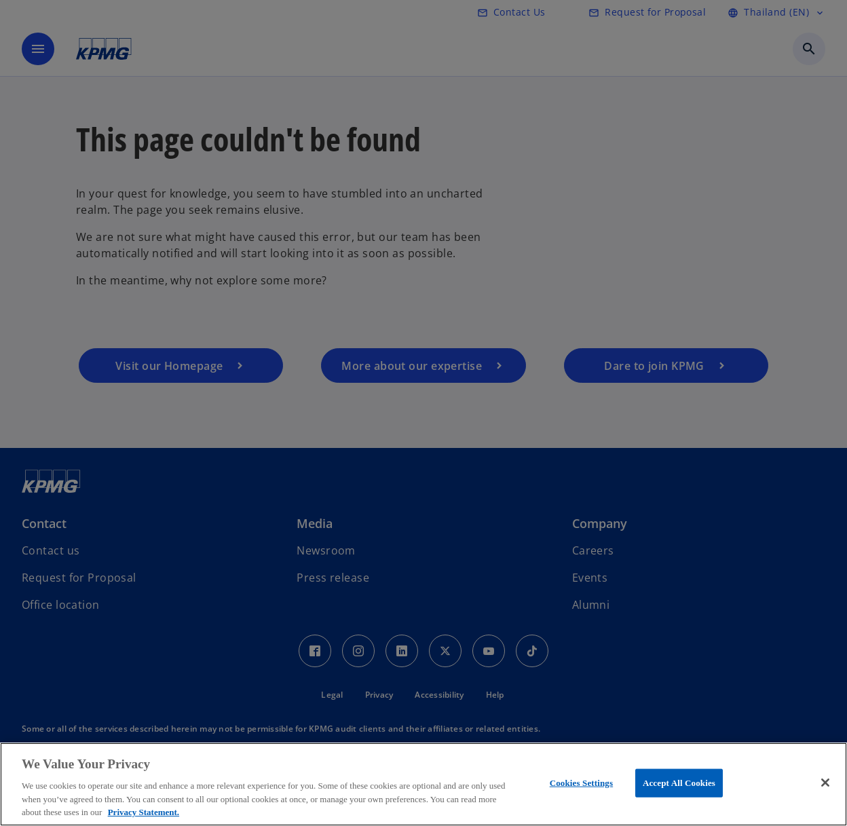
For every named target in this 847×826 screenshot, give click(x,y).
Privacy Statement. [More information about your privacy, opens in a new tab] (143, 812)
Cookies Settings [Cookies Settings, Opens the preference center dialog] (581, 783)
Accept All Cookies (679, 783)
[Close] (825, 782)
